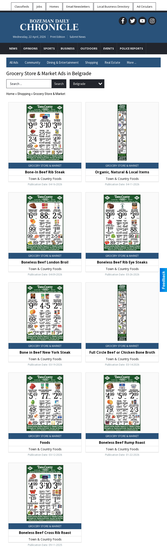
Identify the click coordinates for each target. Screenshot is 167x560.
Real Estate (112, 62)
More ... (131, 62)
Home (10, 94)
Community (32, 62)
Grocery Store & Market (49, 94)
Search (59, 84)
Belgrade (79, 84)
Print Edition (57, 37)
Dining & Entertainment (63, 62)
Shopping (91, 62)
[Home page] (49, 24)
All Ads (14, 62)
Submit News (77, 37)
